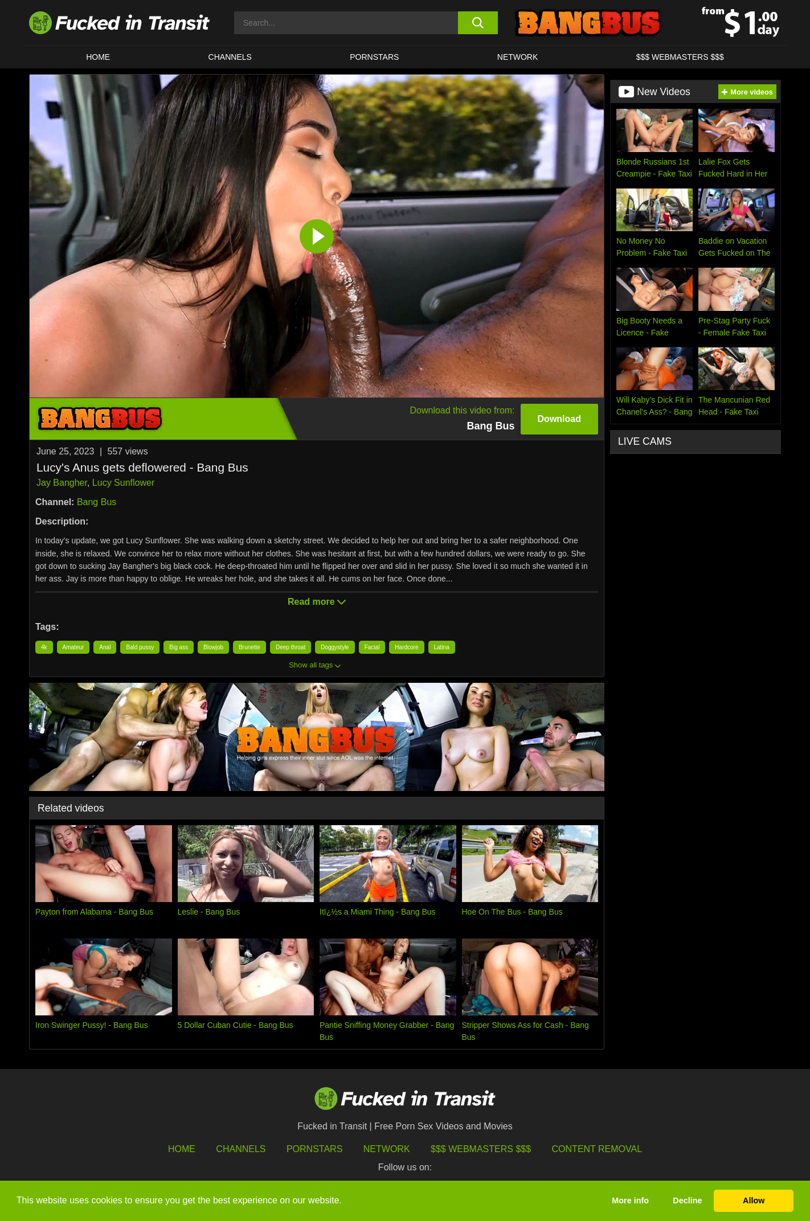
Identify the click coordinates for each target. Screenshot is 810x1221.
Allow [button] (753, 1200)
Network (517, 57)
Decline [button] (687, 1200)
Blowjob (213, 647)
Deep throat (290, 647)
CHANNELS (230, 57)
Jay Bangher (61, 482)
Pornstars (374, 57)
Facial (372, 647)
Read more (317, 602)
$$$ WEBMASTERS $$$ (680, 57)
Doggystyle (335, 647)
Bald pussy (140, 647)
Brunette (249, 647)
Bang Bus (96, 502)
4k (44, 647)
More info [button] (630, 1200)
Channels (240, 1149)
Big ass (178, 647)
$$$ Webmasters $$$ (481, 1149)
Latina (441, 647)
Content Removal (597, 1149)
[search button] (477, 22)
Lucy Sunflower (123, 482)
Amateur (73, 647)
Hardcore (406, 647)
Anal (105, 647)
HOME (98, 57)
